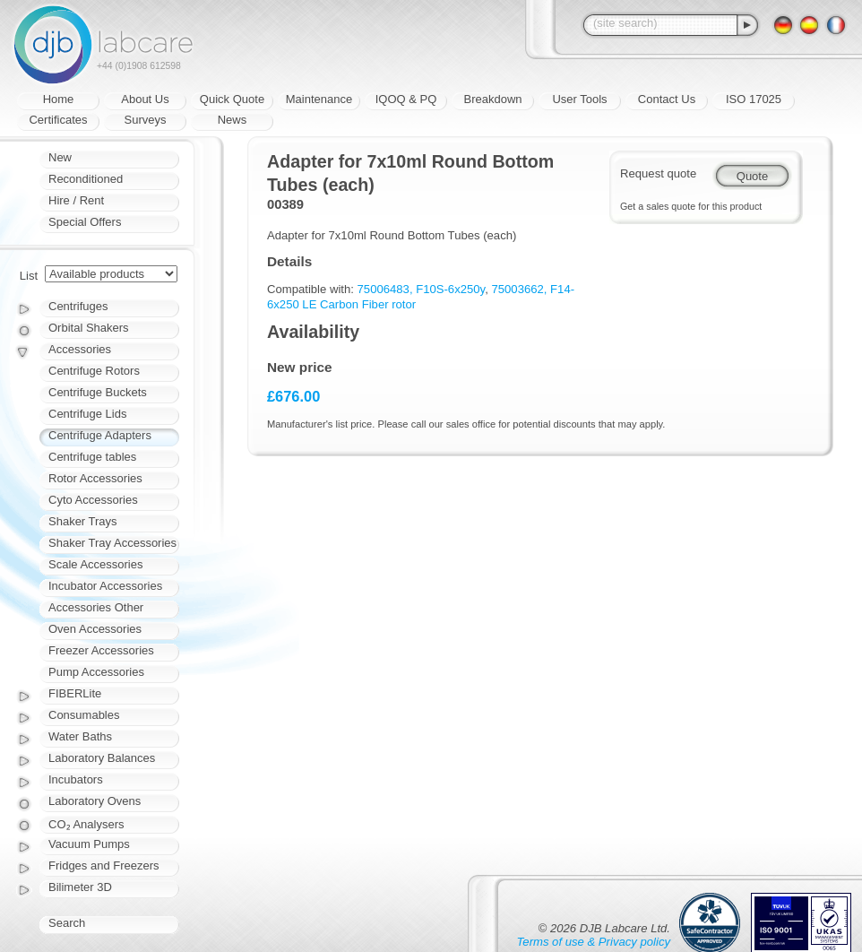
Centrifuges (78, 306)
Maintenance (319, 99)
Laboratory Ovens (94, 801)
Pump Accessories (96, 672)
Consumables (84, 715)
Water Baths (80, 736)
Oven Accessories (95, 629)
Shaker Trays (82, 521)
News (232, 119)
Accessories (79, 349)
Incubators (75, 779)
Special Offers (84, 222)
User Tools (579, 99)
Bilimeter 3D (80, 887)
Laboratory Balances (101, 758)
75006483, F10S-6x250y (422, 289)
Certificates (58, 119)
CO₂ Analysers (86, 824)
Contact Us (666, 99)
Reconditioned (85, 179)
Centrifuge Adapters (99, 435)
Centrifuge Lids (87, 413)
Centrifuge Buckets (97, 392)
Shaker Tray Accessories (112, 543)
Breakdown (492, 99)
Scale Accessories (95, 564)
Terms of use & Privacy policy (593, 941)
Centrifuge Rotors (94, 370)
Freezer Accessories (101, 650)
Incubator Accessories (105, 586)
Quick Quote (232, 99)
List (29, 275)
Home (58, 99)
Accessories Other (95, 607)
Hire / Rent (76, 200)
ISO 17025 (753, 99)
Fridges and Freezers (103, 865)
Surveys (146, 119)
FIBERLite (74, 693)
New (60, 157)
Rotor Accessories (95, 478)
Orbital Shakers (88, 327)
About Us (144, 99)
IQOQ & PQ (406, 99)
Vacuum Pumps (89, 844)
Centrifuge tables (92, 456)
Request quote (658, 173)
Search (66, 923)
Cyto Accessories (93, 499)
